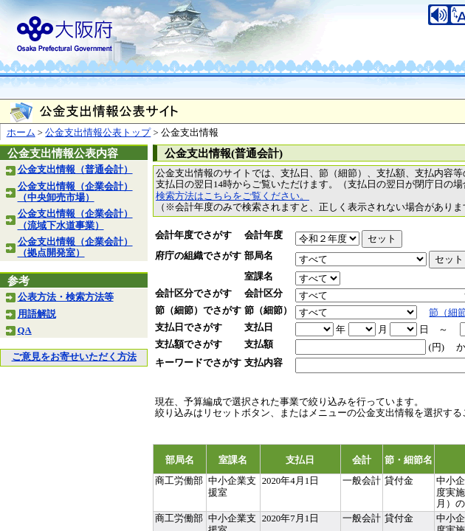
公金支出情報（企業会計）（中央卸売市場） (75, 192)
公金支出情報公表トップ (98, 133)
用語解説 (37, 314)
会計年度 (263, 235)
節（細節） (268, 310)
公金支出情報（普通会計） (75, 169)
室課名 (258, 276)
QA (25, 330)
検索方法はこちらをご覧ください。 (232, 196)
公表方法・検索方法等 (66, 297)
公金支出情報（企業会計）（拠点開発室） (75, 247)
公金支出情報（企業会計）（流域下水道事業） (75, 219)
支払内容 (263, 363)
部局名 (258, 256)
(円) (436, 347)
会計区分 (263, 293)
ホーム (21, 133)
